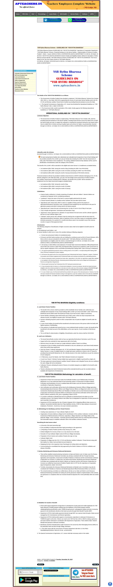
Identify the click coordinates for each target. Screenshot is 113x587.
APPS (92, 14)
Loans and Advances (20, 77)
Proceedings (42, 14)
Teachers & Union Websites (21, 89)
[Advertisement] (68, 34)
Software (84, 14)
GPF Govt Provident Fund (21, 75)
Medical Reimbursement (20, 84)
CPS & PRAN (18, 87)
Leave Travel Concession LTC (22, 78)
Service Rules (74, 14)
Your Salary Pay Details (20, 85)
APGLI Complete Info (20, 80)
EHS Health (63, 14)
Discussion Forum (19, 91)
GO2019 (46, 560)
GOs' (33, 14)
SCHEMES (52, 560)
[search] (30, 572)
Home (18, 14)
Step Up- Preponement (20, 82)
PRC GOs (25, 14)
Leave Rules (53, 14)
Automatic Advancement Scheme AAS (24, 73)
